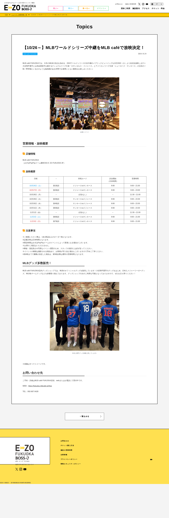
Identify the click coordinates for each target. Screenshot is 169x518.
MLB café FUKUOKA (30, 54)
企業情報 (137, 455)
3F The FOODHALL (72, 495)
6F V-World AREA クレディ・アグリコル (81, 462)
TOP (6, 15)
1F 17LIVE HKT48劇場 (73, 500)
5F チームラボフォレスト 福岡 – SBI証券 (80, 478)
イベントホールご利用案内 (121, 465)
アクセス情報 (118, 441)
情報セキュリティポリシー (142, 465)
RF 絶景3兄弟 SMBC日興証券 (76, 445)
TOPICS (116, 445)
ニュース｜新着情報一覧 (19, 15)
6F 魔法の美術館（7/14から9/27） (78, 474)
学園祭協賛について (121, 470)
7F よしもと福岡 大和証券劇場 (76, 457)
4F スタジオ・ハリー (72, 490)
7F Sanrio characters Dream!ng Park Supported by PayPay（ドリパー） (86, 451)
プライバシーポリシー (142, 459)
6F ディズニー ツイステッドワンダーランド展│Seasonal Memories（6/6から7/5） (86, 468)
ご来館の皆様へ (119, 455)
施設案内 (116, 450)
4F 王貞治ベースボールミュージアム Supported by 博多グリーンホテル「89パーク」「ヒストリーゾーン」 (87, 484)
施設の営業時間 (130, 4)
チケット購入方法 (141, 445)
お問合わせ (119, 4)
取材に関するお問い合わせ (121, 480)
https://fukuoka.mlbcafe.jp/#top (40, 386)
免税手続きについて (121, 475)
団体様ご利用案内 (120, 459)
